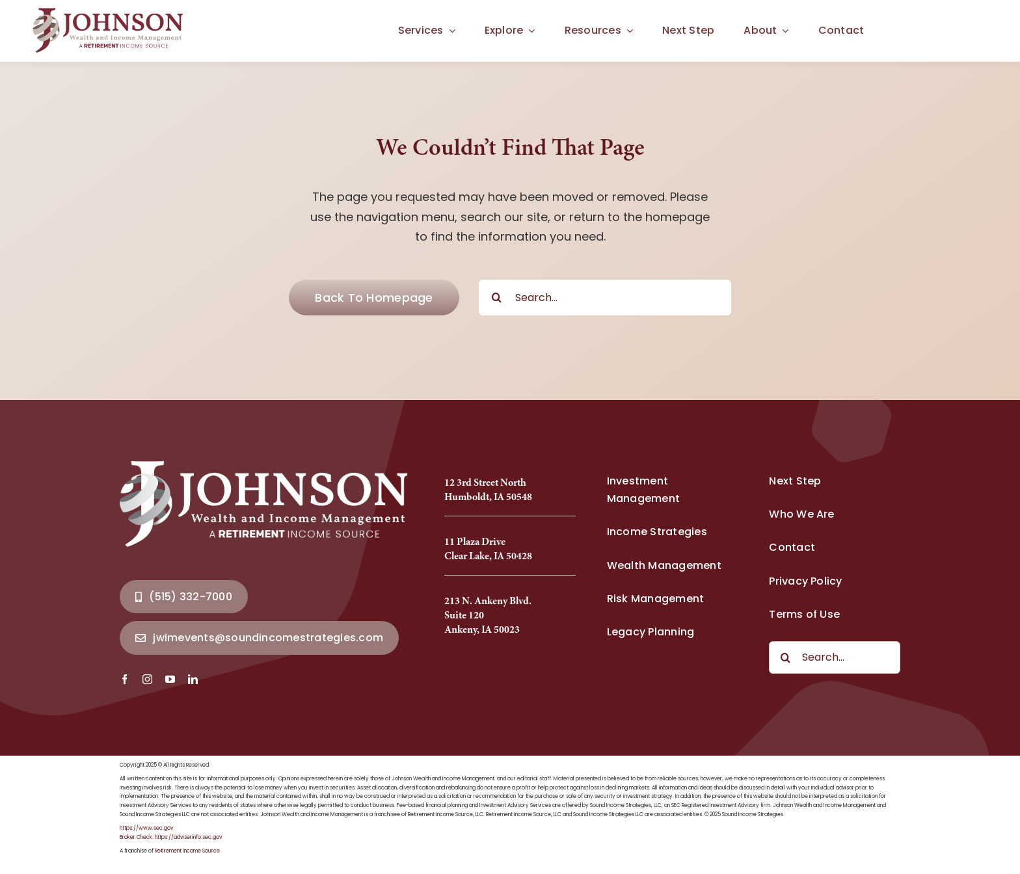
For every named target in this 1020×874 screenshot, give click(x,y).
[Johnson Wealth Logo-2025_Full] (109, 12)
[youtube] (170, 679)
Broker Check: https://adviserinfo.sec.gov (171, 837)
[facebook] (124, 679)
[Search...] (605, 297)
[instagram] (147, 679)
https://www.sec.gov (146, 828)
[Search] (497, 297)
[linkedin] (193, 679)
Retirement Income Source (187, 850)
